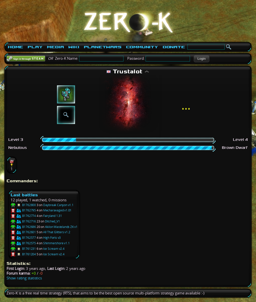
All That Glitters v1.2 (56, 232)
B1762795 (23, 210)
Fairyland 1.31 (52, 216)
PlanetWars (102, 46)
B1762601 (23, 232)
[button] (201, 58)
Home (15, 46)
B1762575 (23, 243)
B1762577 (23, 237)
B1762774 (23, 216)
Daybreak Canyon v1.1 (58, 205)
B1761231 (23, 249)
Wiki (73, 46)
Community (142, 46)
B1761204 (23, 254)
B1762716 (23, 221)
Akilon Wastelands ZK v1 (61, 227)
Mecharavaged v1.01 (57, 210)
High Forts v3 (52, 237)
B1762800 (23, 205)
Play (35, 46)
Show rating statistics (24, 278)
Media (55, 46)
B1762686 (23, 227)
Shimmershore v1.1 (56, 243)
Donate (174, 46)
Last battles (24, 195)
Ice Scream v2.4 (54, 249)
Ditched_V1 (52, 221)
